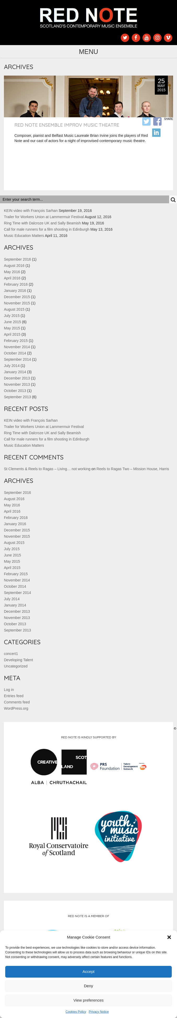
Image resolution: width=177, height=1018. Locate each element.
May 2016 (12, 272)
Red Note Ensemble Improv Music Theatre (66, 125)
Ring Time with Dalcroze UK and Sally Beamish (42, 223)
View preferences (88, 1000)
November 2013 (17, 384)
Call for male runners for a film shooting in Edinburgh (46, 229)
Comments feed (17, 702)
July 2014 (12, 366)
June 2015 (12, 322)
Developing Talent (18, 660)
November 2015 (17, 303)
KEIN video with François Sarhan (31, 210)
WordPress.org (16, 708)
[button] (169, 937)
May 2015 (12, 328)
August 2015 (14, 309)
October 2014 (15, 353)
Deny (88, 986)
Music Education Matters (24, 236)
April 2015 (12, 334)
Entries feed (14, 696)
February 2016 (16, 284)
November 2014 (17, 347)
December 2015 (17, 297)
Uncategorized (15, 666)
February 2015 (16, 341)
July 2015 (12, 316)
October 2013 (15, 391)
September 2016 (17, 259)
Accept (89, 971)
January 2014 (15, 372)
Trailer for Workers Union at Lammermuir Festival (44, 217)
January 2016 (15, 291)
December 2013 (17, 378)
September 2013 (17, 397)
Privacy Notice (99, 1012)
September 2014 (17, 359)
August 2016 (14, 265)
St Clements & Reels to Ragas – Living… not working (47, 469)
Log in (9, 690)
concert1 (11, 654)
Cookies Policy (76, 1012)
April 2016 (12, 278)
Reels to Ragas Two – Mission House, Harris (132, 469)
